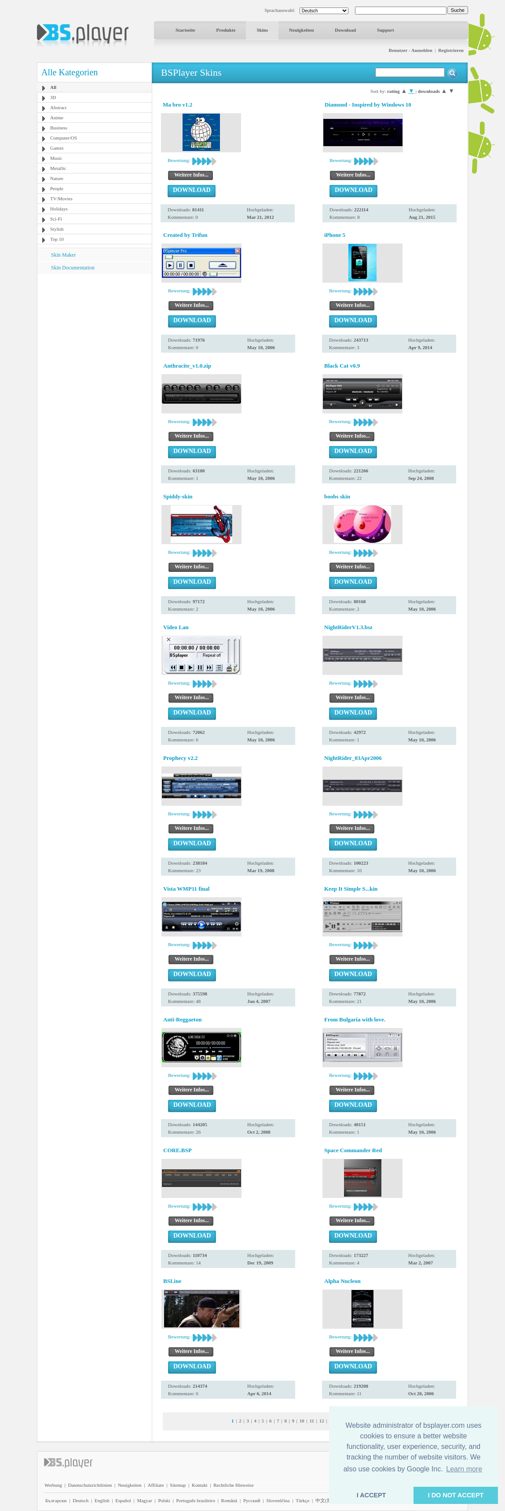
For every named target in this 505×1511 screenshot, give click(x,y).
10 (302, 1420)
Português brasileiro (195, 1500)
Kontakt (199, 1485)
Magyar (144, 1500)
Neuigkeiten (301, 30)
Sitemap (178, 1485)
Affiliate (156, 1485)
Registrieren (451, 50)
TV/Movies (61, 198)
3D (53, 97)
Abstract (58, 107)
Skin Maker (63, 255)
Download (345, 30)
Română (229, 1500)
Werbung (53, 1485)
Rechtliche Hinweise (233, 1485)
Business (58, 127)
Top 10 (57, 239)
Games (57, 148)
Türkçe (302, 1500)
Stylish (57, 229)
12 (321, 1420)
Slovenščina (277, 1500)
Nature (56, 178)
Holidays (59, 208)
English (102, 1500)
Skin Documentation (73, 268)
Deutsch (80, 1500)
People (56, 188)
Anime (56, 117)
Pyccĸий (251, 1500)
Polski (164, 1500)
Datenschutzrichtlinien (90, 1485)
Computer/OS (63, 137)
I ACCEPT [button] (371, 1495)
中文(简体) (326, 1500)
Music (56, 158)
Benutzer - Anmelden (410, 50)
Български (56, 1500)
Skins (262, 30)
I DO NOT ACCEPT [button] (456, 1495)
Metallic (58, 168)
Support (385, 30)
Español (123, 1500)
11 (312, 1420)
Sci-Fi (56, 218)
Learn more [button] (464, 1469)
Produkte (226, 30)
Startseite (185, 30)
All (53, 87)
